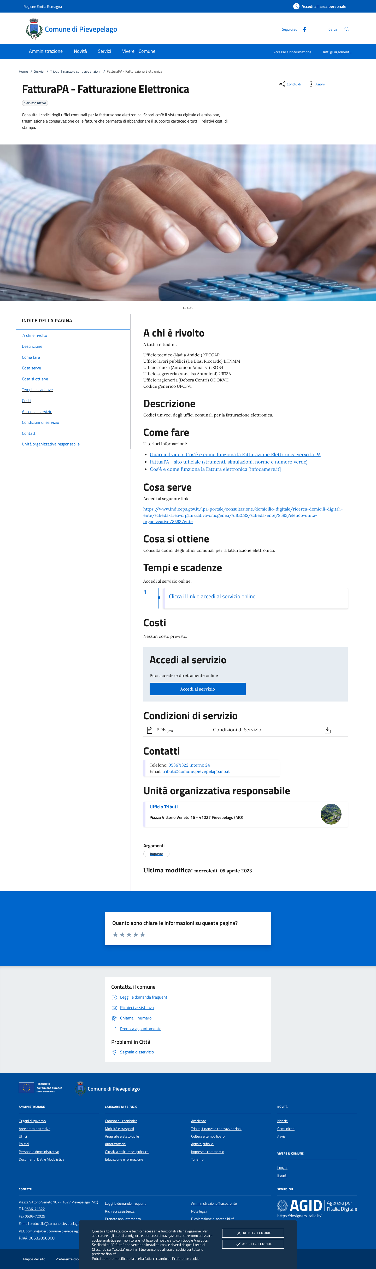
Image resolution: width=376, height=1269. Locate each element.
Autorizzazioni (115, 1144)
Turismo (197, 1159)
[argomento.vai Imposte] (156, 853)
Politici (24, 1144)
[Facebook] (302, 28)
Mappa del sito (34, 1259)
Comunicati (286, 1129)
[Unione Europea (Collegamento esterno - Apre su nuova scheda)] (42, 1088)
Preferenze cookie (185, 1258)
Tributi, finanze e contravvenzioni (75, 71)
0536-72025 (35, 1216)
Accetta (253, 1244)
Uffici (23, 1136)
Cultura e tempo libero (208, 1136)
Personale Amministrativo (39, 1152)
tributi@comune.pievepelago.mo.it (196, 771)
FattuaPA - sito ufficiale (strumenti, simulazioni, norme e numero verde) (229, 462)
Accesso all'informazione (292, 52)
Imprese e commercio (207, 1152)
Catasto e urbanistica (121, 1121)
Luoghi (282, 1168)
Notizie (282, 1121)
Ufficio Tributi (164, 806)
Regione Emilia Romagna (43, 6)
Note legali (199, 1211)
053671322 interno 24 (189, 765)
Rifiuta (253, 1233)
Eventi (282, 1175)
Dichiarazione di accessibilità (212, 1219)
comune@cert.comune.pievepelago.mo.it (57, 1231)
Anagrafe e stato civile (122, 1136)
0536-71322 (35, 1209)
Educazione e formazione (124, 1159)
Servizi (39, 71)
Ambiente (198, 1121)
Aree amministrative (34, 1129)
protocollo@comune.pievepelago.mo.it (59, 1223)
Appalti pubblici (202, 1144)
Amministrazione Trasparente (214, 1203)
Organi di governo (32, 1121)
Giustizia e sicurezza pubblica (127, 1152)
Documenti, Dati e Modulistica (41, 1159)
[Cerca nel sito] (346, 29)
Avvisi (281, 1136)
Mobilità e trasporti (119, 1129)
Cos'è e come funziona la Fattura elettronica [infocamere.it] (216, 469)
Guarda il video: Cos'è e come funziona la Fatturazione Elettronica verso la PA (235, 454)
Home (23, 71)
